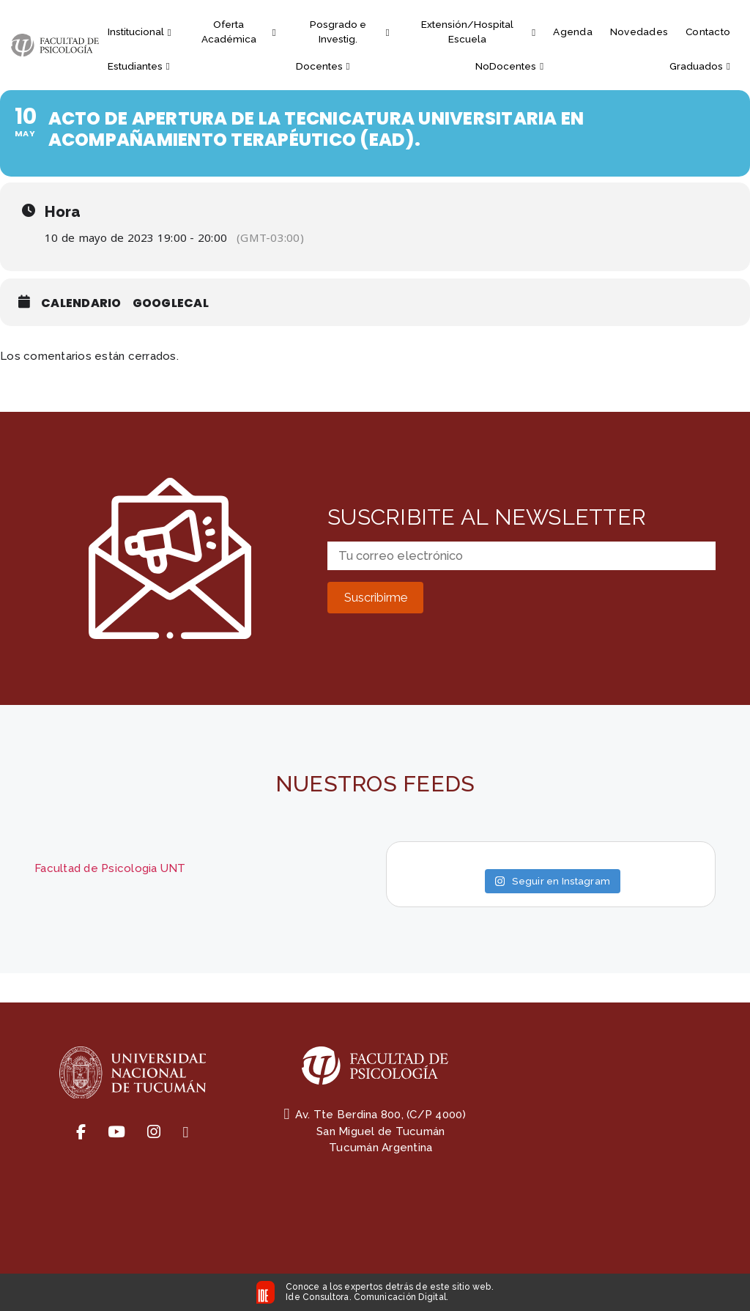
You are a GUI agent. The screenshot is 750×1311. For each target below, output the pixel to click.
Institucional (139, 31)
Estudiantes (139, 66)
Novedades (639, 31)
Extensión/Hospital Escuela (478, 31)
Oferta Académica (238, 31)
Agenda (573, 31)
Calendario (81, 303)
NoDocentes (509, 66)
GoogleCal (171, 303)
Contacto (708, 31)
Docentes (323, 66)
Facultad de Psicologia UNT (110, 868)
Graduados (699, 66)
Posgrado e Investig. (350, 31)
